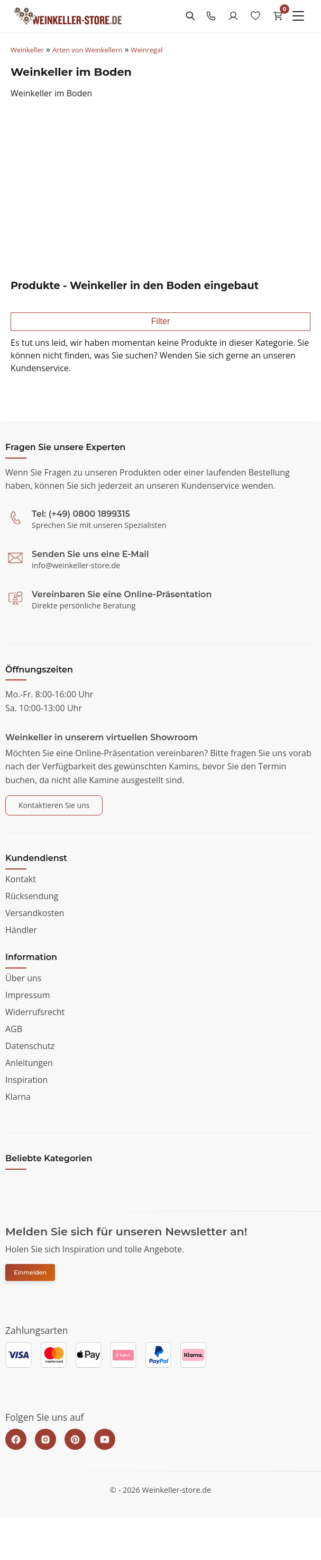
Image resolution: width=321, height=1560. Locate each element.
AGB (13, 1029)
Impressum (27, 995)
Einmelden (30, 1272)
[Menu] (298, 15)
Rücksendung (31, 896)
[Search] (190, 15)
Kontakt (20, 879)
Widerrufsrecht (35, 1012)
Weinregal (147, 50)
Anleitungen (29, 1063)
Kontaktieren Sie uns (54, 805)
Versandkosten (34, 913)
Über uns (23, 978)
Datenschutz (29, 1046)
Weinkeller (27, 50)
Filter (160, 321)
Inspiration (26, 1080)
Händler (21, 930)
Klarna (18, 1096)
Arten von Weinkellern (87, 50)
